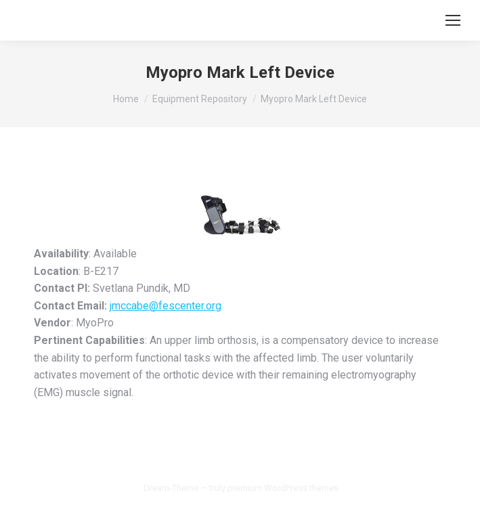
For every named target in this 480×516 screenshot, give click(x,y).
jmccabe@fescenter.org (165, 305)
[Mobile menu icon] (452, 20)
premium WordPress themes (283, 488)
